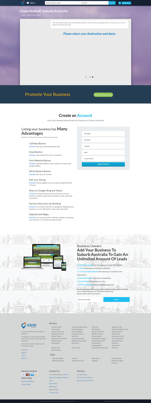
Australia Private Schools (100, 348)
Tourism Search (96, 336)
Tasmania (95, 361)
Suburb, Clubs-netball (34, 15)
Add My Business (103, 94)
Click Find (95, 327)
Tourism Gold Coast (57, 331)
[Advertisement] (89, 54)
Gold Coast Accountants (59, 338)
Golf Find (115, 348)
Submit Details (103, 164)
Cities (23, 355)
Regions (24, 353)
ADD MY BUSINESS (27, 381)
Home (23, 15)
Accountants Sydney (78, 338)
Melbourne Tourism (57, 334)
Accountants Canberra (99, 338)
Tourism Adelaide (77, 331)
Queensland (95, 358)
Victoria (74, 358)
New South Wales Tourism (120, 329)
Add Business (126, 3)
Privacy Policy (53, 392)
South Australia (116, 358)
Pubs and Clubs (56, 350)
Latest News (53, 383)
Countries (24, 350)
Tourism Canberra (77, 329)
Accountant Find (117, 341)
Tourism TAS (116, 334)
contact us (65, 374)
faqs (56, 389)
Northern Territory (78, 361)
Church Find (115, 345)
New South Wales (57, 358)
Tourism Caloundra (98, 331)
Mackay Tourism (117, 331)
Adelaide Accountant (98, 341)
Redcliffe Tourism (97, 334)
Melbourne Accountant (79, 341)
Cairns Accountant (118, 338)
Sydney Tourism (56, 336)
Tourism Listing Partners (79, 327)
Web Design (53, 386)
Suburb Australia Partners (85, 380)
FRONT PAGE (25, 384)
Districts (24, 358)
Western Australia (58, 361)
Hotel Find (75, 336)
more (91, 77)
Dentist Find (55, 348)
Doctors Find (76, 348)
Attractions (75, 343)
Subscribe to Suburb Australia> (59, 377)
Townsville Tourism (78, 334)
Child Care (115, 343)
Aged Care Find (117, 327)
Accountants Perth (118, 336)
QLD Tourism (96, 329)
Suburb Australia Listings (113, 401)
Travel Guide (55, 329)
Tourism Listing (56, 327)
